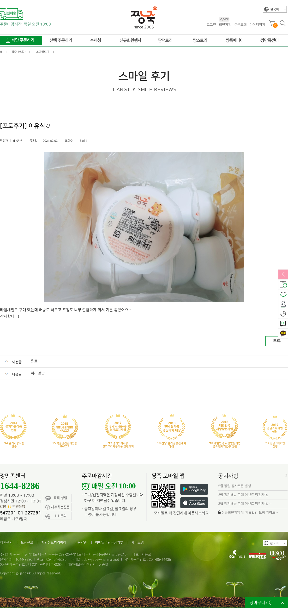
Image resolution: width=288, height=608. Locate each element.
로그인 (211, 24)
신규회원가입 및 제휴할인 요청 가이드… (250, 512)
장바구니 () (261, 602)
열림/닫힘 (283, 275)
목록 (277, 341)
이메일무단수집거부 (109, 542)
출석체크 (283, 304)
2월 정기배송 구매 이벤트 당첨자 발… (245, 503)
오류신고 (27, 542)
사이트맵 (137, 542)
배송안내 (283, 284)
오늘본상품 (283, 314)
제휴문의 (6, 542)
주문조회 (240, 24)
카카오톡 (283, 334)
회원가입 (225, 24)
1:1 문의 (283, 324)
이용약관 (80, 542)
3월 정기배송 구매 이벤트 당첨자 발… (245, 495)
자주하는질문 (57, 507)
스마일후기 (283, 294)
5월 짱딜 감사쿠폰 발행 (234, 486)
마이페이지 (257, 24)
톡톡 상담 (56, 498)
